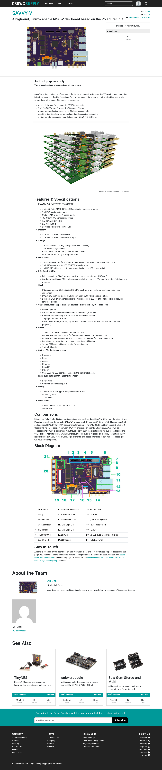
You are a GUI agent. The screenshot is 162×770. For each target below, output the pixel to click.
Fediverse (144, 752)
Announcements (19, 738)
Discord (145, 738)
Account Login (88, 738)
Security (15, 743)
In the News (17, 752)
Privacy (50, 746)
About (71, 3)
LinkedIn (144, 755)
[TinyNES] (34, 677)
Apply (60, 3)
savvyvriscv (19, 631)
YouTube (144, 749)
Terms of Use (53, 738)
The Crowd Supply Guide (93, 741)
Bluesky (145, 743)
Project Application (90, 743)
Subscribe (120, 720)
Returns (50, 743)
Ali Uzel (146, 11)
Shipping (51, 741)
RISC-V (147, 14)
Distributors (17, 746)
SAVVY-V (22, 13)
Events (15, 749)
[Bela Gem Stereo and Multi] (128, 677)
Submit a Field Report (91, 746)
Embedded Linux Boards (139, 17)
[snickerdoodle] (81, 677)
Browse (49, 3)
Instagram (144, 746)
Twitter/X (144, 741)
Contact (15, 741)
